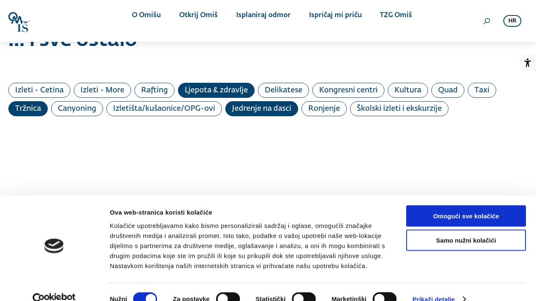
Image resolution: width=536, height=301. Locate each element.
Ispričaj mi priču (327, 21)
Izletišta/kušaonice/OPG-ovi (164, 108)
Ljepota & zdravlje (216, 90)
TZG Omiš (384, 21)
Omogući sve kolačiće (466, 200)
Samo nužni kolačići (466, 225)
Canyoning (77, 108)
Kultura (407, 90)
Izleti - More (102, 90)
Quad (448, 90)
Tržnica (28, 108)
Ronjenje (324, 108)
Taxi (482, 90)
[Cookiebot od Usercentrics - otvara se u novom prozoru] (54, 284)
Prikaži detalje (433, 284)
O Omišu (150, 21)
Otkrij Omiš (198, 21)
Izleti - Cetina (39, 90)
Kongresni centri (348, 90)
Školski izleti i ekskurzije (399, 108)
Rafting (154, 90)
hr (512, 21)
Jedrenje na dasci (261, 108)
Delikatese (283, 90)
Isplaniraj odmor (259, 21)
